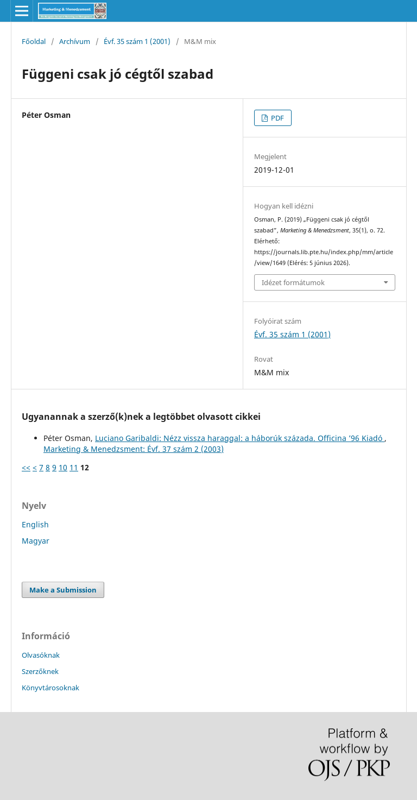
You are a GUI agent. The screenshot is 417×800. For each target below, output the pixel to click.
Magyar (35, 541)
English (35, 524)
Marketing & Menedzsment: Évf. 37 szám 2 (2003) (133, 449)
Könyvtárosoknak (50, 687)
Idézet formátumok (293, 282)
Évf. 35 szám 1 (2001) (137, 41)
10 (63, 467)
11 (74, 467)
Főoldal (34, 41)
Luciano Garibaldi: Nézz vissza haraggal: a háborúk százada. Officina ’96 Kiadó (239, 438)
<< (26, 467)
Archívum (74, 41)
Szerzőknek (40, 671)
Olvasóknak (41, 655)
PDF (276, 118)
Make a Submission (63, 590)
